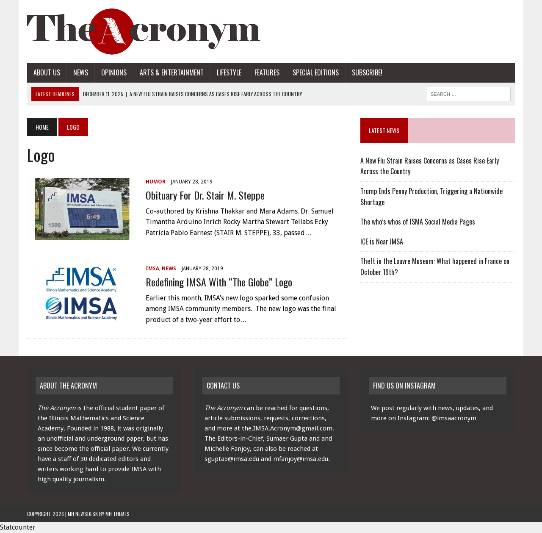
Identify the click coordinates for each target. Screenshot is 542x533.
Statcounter (18, 527)
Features (266, 72)
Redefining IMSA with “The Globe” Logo (219, 281)
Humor (156, 182)
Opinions (114, 72)
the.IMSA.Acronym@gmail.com (287, 428)
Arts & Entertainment (172, 72)
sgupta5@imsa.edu (232, 459)
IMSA (152, 269)
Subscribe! (367, 72)
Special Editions (316, 72)
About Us (46, 72)
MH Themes (117, 513)
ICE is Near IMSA (381, 241)
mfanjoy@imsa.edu (300, 459)
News (80, 72)
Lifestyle (229, 72)
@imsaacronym (453, 418)
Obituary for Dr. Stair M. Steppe (205, 195)
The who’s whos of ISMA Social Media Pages (417, 222)
